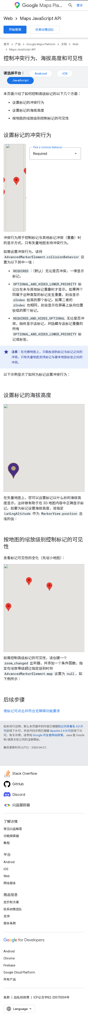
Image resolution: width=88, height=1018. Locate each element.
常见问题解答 (13, 829)
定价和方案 (11, 902)
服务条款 (10, 923)
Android (41, 73)
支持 (7, 916)
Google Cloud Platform (19, 972)
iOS (64, 73)
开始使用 (15, 30)
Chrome (9, 958)
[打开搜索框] (70, 5)
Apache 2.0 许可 (60, 730)
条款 (7, 997)
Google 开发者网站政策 (48, 735)
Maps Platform (43, 5)
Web (8, 18)
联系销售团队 (45, 30)
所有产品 (10, 979)
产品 (18, 44)
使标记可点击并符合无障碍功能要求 (32, 711)
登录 (80, 5)
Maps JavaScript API (40, 18)
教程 (7, 843)
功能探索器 (11, 836)
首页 (6, 44)
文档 (64, 44)
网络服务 (10, 883)
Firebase (9, 965)
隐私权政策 (21, 997)
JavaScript (20, 80)
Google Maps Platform (40, 44)
